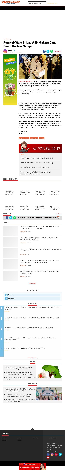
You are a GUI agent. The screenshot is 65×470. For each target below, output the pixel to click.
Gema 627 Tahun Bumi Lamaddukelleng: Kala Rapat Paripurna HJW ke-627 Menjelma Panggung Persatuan (39, 264)
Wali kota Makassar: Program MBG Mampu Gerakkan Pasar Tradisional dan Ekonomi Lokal (41, 241)
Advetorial (5, 438)
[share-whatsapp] (51, 51)
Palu (27, 138)
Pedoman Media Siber (52, 455)
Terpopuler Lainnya (32, 358)
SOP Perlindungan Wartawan (54, 451)
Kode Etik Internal (51, 446)
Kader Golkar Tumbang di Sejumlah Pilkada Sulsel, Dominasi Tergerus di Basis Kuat (19, 368)
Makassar (36, 438)
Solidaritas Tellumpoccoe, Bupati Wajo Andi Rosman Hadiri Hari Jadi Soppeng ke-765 (40, 274)
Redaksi (49, 444)
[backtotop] (32, 430)
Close (21, 463)
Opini (58, 8)
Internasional (12, 299)
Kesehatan (43, 8)
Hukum (21, 8)
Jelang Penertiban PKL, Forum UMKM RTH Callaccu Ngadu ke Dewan (34, 350)
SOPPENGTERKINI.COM (26, 82)
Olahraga (35, 8)
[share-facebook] (44, 51)
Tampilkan (58, 214)
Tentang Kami (50, 453)
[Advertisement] (32, 23)
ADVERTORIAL (51, 8)
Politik (9, 8)
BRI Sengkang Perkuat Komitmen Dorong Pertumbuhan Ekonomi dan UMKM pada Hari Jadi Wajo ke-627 (39, 230)
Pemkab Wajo (34, 138)
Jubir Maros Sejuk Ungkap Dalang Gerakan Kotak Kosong (20, 379)
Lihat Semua (32, 283)
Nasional (10, 295)
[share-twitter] (47, 51)
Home (4, 8)
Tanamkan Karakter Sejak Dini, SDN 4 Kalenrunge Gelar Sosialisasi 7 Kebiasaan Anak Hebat (20, 396)
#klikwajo (11, 39)
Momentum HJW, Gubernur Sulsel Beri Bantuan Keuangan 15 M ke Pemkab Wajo (40, 251)
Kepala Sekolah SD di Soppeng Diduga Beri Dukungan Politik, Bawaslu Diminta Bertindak (19, 374)
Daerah (15, 8)
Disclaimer (55, 444)
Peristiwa (28, 8)
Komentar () (58, 51)
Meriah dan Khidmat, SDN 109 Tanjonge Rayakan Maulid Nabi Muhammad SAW (20, 390)
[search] (37, 3)
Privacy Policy (50, 448)
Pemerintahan (53, 438)
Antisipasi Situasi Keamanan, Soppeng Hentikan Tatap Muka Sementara (20, 401)
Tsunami (42, 138)
